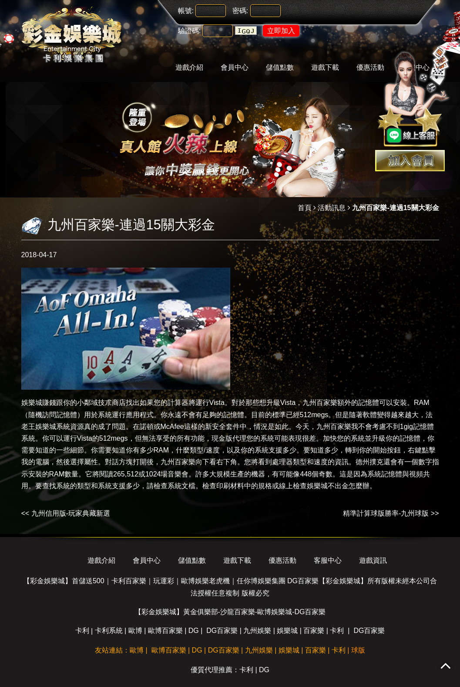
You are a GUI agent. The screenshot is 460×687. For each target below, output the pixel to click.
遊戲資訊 (373, 560)
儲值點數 (280, 67)
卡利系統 (109, 630)
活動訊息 (332, 207)
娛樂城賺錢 (38, 402)
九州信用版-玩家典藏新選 (70, 513)
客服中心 (328, 560)
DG (193, 630)
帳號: (186, 10)
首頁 (305, 207)
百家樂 (313, 630)
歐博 (135, 630)
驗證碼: (189, 30)
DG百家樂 (222, 630)
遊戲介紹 (189, 67)
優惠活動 (282, 560)
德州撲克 (369, 462)
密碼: (240, 10)
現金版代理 (229, 438)
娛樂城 (287, 630)
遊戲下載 (325, 67)
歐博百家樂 (165, 630)
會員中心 (234, 67)
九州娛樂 (257, 630)
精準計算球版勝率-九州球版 (386, 513)
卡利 (82, 630)
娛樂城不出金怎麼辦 (338, 486)
